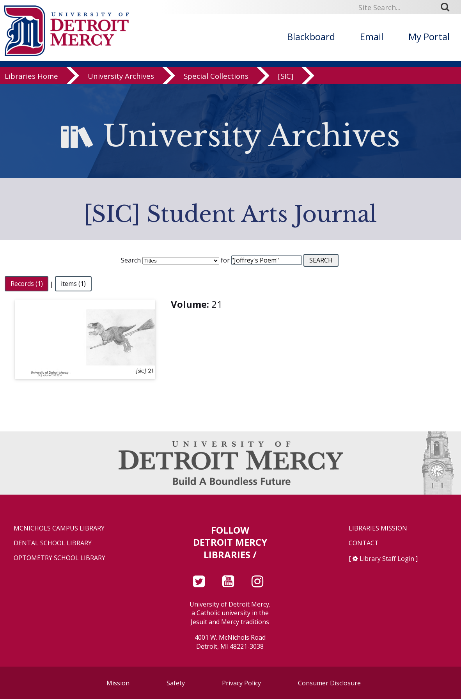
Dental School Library (53, 543)
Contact (364, 543)
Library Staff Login (387, 558)
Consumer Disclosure (329, 683)
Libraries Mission (378, 528)
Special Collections (216, 76)
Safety (176, 683)
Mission (117, 683)
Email (371, 36)
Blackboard (311, 36)
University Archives (121, 76)
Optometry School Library (59, 558)
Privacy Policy (241, 683)
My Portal (429, 36)
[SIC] (285, 76)
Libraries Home (31, 76)
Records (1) (27, 284)
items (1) (73, 284)
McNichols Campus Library (59, 528)
